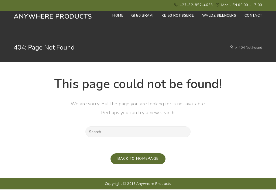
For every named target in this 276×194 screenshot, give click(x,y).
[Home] (231, 47)
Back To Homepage (138, 158)
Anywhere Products (53, 16)
